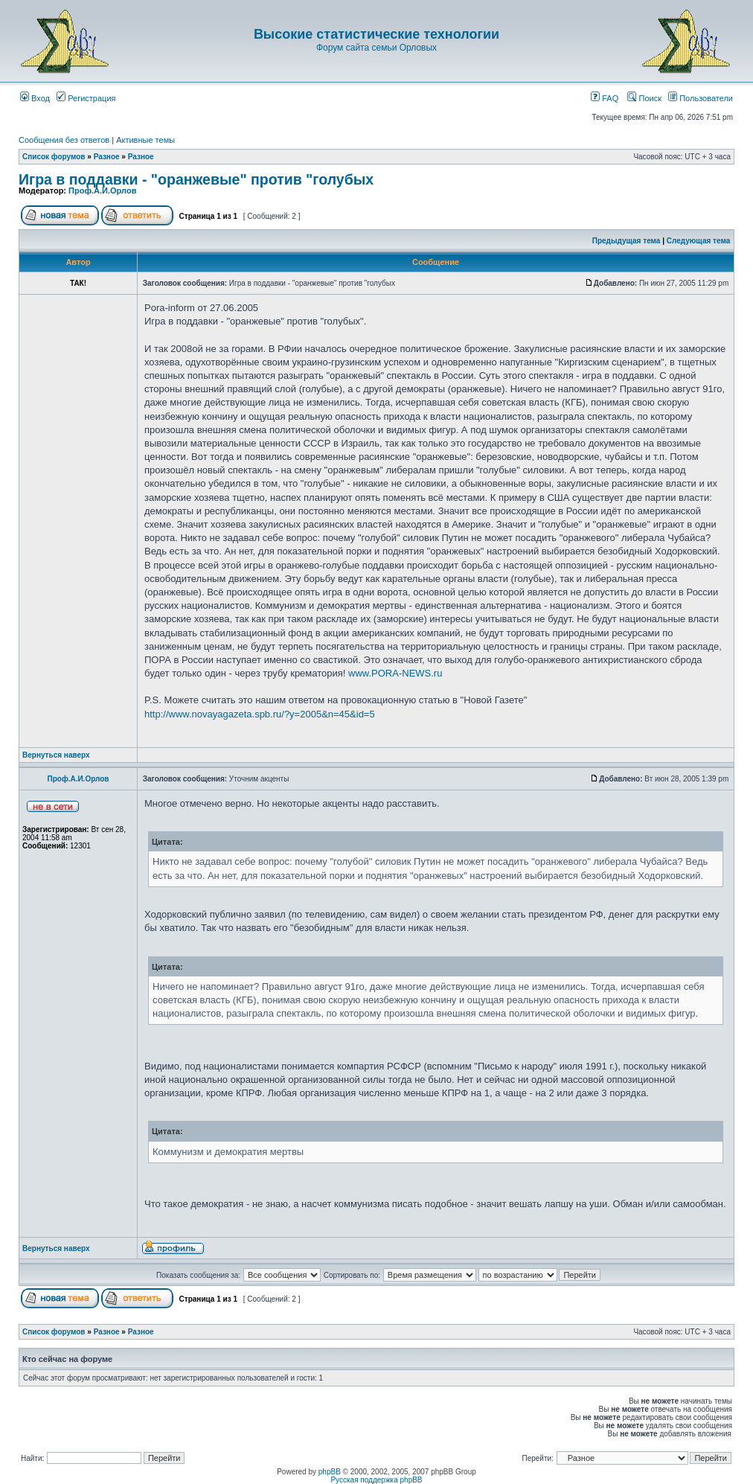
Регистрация (86, 98)
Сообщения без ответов (64, 139)
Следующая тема (698, 241)
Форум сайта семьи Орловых (376, 47)
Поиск (644, 98)
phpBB (329, 1472)
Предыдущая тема (626, 241)
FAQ (604, 98)
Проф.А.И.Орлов (102, 190)
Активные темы (145, 139)
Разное (107, 157)
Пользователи (700, 98)
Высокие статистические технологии (376, 34)
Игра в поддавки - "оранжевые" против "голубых (196, 179)
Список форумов (54, 157)
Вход (35, 98)
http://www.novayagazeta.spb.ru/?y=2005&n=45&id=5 (259, 714)
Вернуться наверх (56, 755)
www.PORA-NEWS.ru (395, 673)
